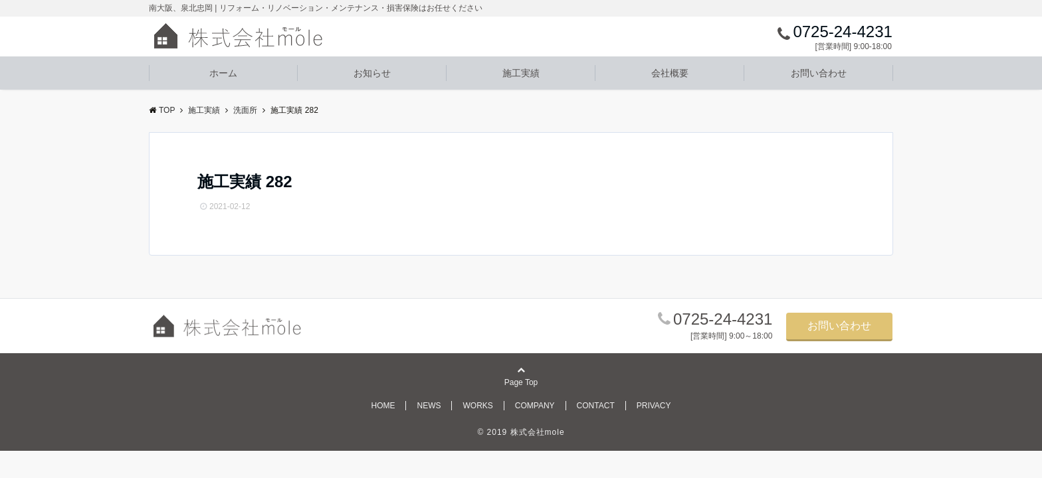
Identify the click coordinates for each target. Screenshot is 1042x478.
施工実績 (521, 73)
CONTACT (596, 405)
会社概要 (669, 73)
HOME (383, 405)
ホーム (223, 73)
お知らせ (372, 73)
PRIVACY (654, 405)
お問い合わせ (819, 73)
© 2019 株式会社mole (520, 432)
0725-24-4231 (722, 319)
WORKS (477, 405)
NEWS (429, 405)
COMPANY (535, 405)
